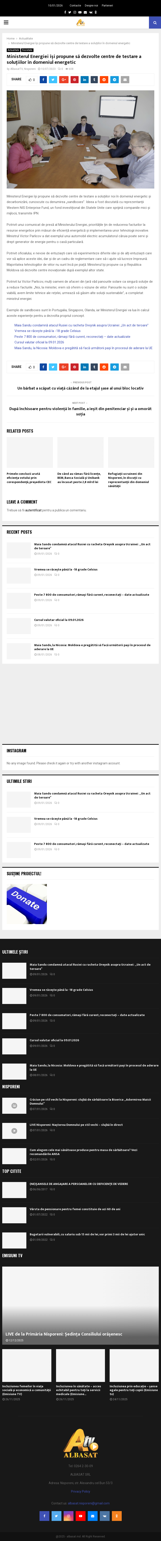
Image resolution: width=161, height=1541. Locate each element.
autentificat (33, 510)
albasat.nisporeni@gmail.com (89, 1503)
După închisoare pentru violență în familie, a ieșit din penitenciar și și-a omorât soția (80, 412)
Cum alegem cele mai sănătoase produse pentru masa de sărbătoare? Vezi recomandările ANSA (83, 1152)
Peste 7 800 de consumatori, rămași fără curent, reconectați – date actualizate (72, 337)
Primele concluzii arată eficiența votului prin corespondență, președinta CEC (29, 477)
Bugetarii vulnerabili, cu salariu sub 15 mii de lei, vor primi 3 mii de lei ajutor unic (87, 1234)
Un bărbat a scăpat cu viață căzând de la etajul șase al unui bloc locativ (80, 388)
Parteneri (107, 5)
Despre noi (91, 5)
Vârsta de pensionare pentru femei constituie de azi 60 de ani (75, 1209)
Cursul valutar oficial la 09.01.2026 (39, 342)
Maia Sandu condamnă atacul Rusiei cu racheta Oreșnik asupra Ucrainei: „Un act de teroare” (81, 325)
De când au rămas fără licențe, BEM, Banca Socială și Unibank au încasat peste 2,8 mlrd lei (78, 477)
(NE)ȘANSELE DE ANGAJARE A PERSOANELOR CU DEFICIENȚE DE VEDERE (79, 1183)
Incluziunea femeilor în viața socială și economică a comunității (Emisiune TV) (26, 1390)
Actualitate (13, 50)
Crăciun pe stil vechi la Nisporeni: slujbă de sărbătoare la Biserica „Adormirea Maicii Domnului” (90, 1101)
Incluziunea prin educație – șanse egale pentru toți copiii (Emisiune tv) (134, 1390)
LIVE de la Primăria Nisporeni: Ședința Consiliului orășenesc (64, 1334)
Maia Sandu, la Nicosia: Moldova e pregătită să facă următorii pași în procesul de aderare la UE (84, 348)
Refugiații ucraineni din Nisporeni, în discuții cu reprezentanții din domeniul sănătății (128, 480)
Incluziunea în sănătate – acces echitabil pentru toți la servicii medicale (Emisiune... (78, 1390)
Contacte (75, 5)
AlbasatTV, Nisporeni (23, 69)
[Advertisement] (80, 704)
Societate (27, 50)
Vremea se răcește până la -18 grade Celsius (48, 331)
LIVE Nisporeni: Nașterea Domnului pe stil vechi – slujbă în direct (76, 1124)
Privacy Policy (80, 1491)
